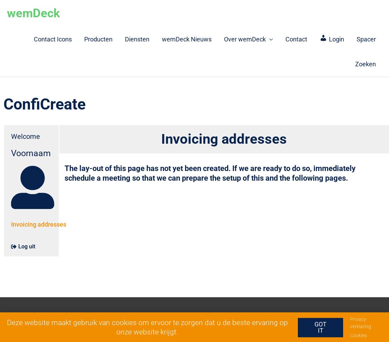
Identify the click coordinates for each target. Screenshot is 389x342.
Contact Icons (53, 39)
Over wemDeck (245, 39)
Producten (98, 39)
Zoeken (365, 64)
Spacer (366, 39)
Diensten (137, 39)
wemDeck (33, 13)
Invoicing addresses (38, 224)
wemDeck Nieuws (187, 39)
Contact (296, 39)
